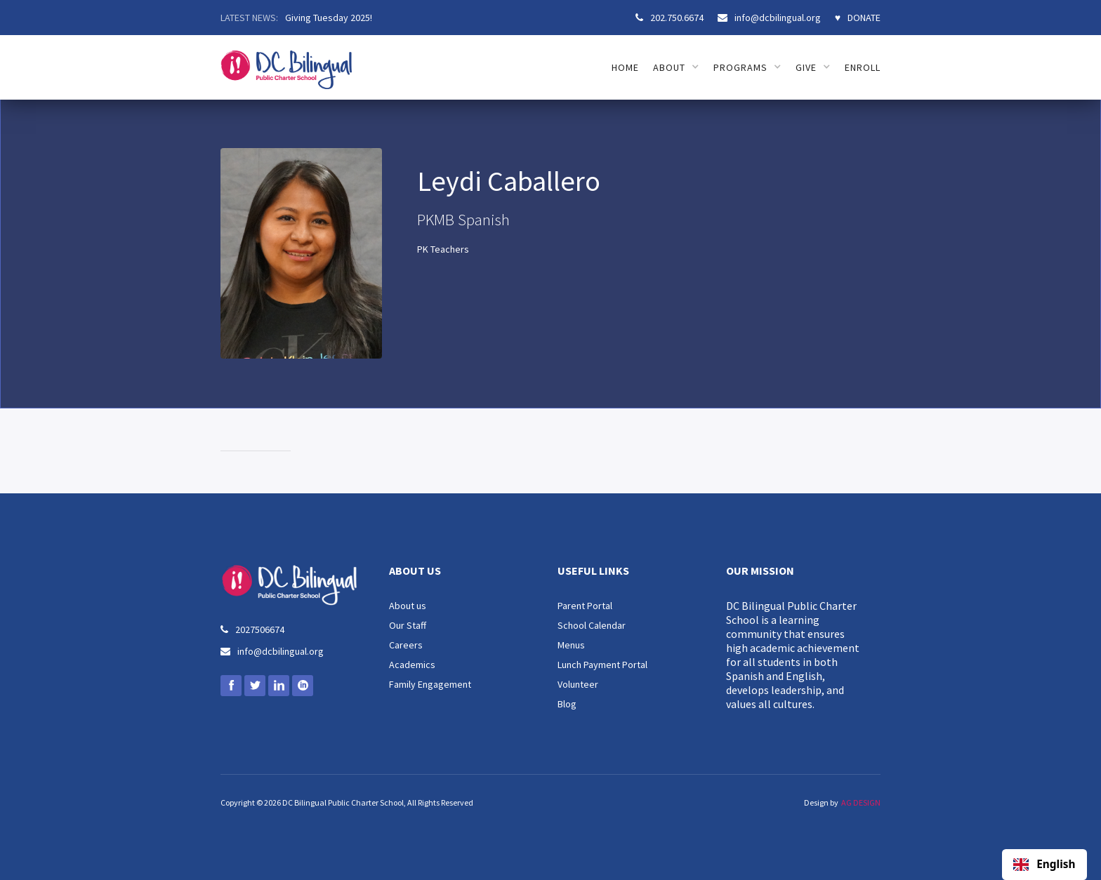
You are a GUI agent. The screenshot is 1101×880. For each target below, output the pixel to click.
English (1044, 865)
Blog (567, 704)
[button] (676, 67)
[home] (286, 62)
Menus (571, 645)
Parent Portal (585, 605)
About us (407, 605)
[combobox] (1044, 864)
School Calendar (592, 625)
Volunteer (578, 684)
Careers (406, 645)
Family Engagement (430, 684)
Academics (412, 664)
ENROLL (863, 67)
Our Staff (407, 625)
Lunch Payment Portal (602, 664)
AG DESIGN (861, 802)
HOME (625, 67)
